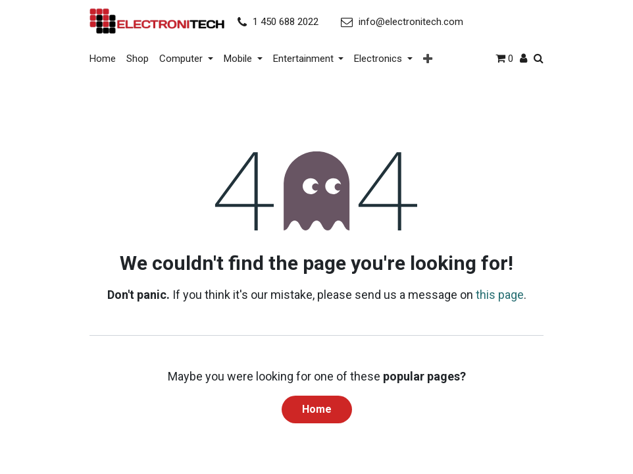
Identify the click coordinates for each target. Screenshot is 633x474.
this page (500, 291)
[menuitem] (105, 57)
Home (317, 406)
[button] (428, 57)
